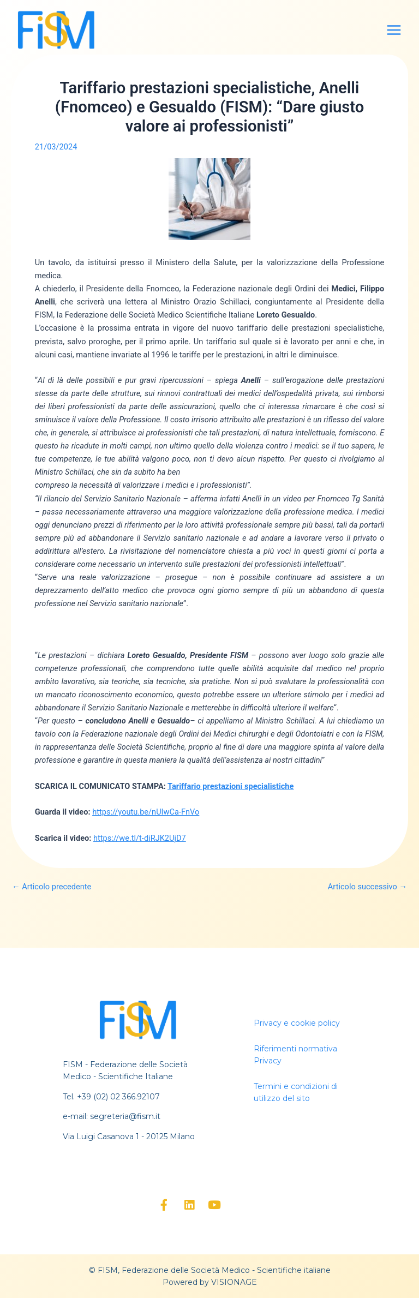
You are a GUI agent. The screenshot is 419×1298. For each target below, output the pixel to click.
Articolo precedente (51, 887)
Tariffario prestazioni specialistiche (230, 786)
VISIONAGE (234, 1282)
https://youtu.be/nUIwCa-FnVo (145, 812)
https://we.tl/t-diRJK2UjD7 (139, 838)
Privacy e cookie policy (297, 1023)
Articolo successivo (367, 887)
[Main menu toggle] (394, 30)
